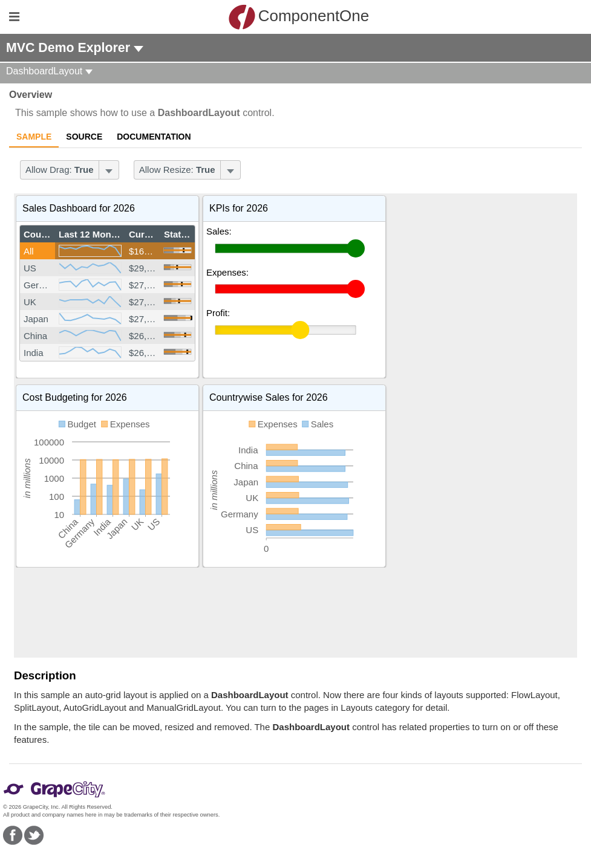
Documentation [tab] (154, 136)
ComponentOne (299, 17)
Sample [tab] (33, 136)
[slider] (177, 250)
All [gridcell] (29, 251)
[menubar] (69, 170)
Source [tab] (84, 136)
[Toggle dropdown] (109, 170)
